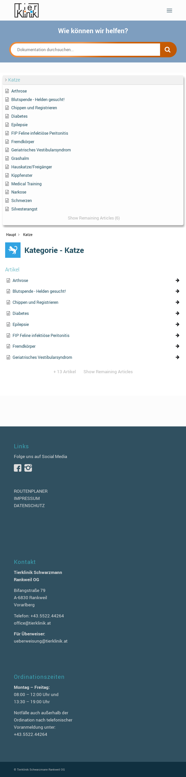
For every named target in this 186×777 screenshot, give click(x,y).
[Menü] (169, 10)
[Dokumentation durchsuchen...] (85, 49)
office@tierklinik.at (32, 623)
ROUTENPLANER (31, 491)
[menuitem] (169, 10)
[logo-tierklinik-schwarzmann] (77, 10)
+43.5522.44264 (47, 616)
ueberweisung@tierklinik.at (41, 641)
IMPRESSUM (27, 498)
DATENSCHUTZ (29, 505)
